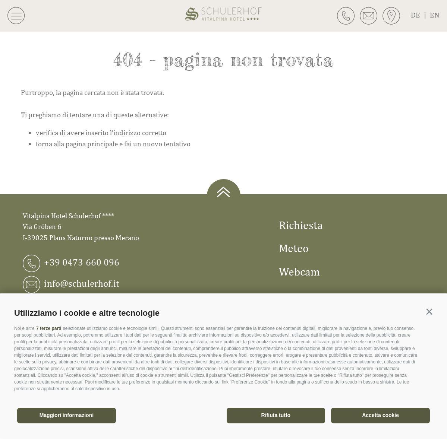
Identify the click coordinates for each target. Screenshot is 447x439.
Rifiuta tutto (276, 415)
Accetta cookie (380, 415)
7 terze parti (48, 328)
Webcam (299, 271)
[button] (429, 311)
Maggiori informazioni (67, 415)
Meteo (294, 248)
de (420, 14)
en (435, 14)
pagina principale (92, 144)
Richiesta (301, 225)
